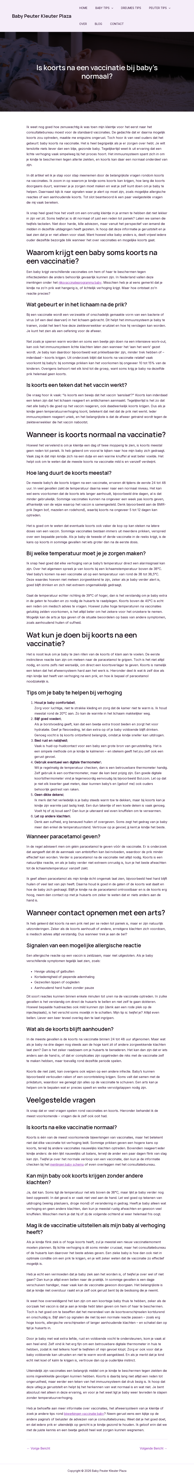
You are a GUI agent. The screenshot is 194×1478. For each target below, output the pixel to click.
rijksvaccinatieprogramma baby (82, 282)
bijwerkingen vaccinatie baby (85, 1414)
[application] (111, 8)
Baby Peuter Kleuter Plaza (41, 16)
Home (83, 8)
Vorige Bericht (39, 1448)
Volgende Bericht (152, 1448)
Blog (98, 23)
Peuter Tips (159, 8)
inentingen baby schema (68, 1164)
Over (83, 23)
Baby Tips (104, 8)
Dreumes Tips (131, 8)
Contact (117, 23)
